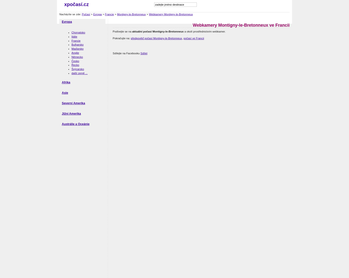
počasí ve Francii (193, 38)
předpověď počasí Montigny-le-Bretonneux (156, 38)
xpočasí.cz (76, 4)
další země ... (79, 73)
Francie (109, 14)
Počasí (86, 14)
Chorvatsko (78, 32)
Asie (65, 93)
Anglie (75, 52)
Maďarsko (77, 48)
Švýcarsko (77, 69)
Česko (75, 61)
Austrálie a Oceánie (75, 124)
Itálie (74, 36)
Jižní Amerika (71, 113)
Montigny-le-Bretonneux (131, 14)
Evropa (97, 14)
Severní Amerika (73, 103)
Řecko (75, 65)
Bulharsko (77, 44)
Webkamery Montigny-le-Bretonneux (171, 14)
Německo (77, 57)
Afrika (66, 82)
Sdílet (143, 53)
